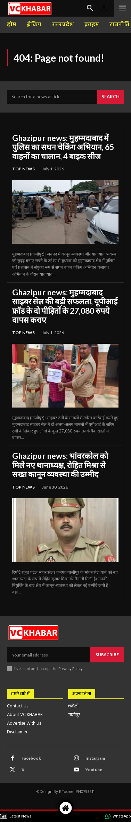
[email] (48, 654)
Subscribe (107, 654)
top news (23, 168)
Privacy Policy (70, 668)
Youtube (93, 769)
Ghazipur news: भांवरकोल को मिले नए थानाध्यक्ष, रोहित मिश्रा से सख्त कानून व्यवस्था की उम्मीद (60, 465)
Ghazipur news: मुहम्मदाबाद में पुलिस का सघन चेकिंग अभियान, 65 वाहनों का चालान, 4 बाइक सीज (63, 147)
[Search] (110, 97)
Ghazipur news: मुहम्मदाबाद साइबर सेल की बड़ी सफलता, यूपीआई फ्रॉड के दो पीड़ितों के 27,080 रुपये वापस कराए (64, 305)
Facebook (31, 758)
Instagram (95, 758)
